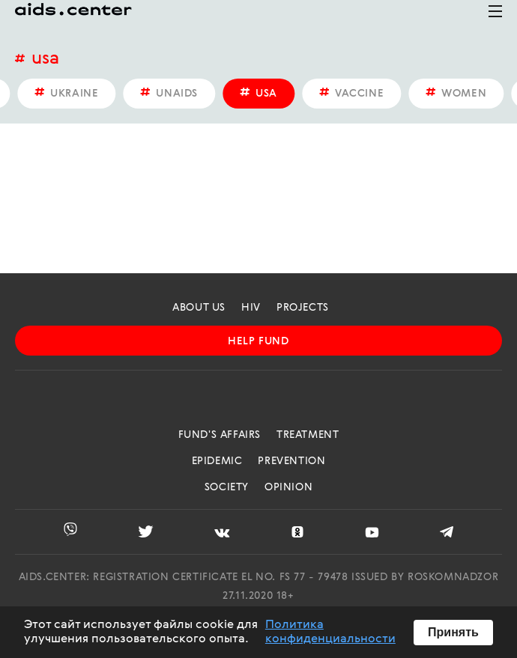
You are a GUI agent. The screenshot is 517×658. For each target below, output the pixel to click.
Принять (453, 632)
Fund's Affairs (219, 435)
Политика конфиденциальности (330, 632)
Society (227, 487)
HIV (251, 307)
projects (302, 307)
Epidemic (217, 461)
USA (45, 59)
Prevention (291, 461)
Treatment (307, 435)
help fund (258, 341)
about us (199, 307)
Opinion (288, 487)
